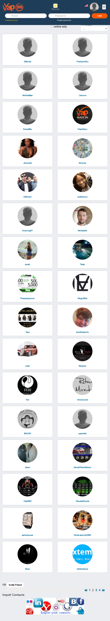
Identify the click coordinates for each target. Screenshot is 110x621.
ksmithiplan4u (82, 332)
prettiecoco (82, 197)
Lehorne (82, 95)
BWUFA (27, 433)
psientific (82, 433)
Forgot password (64, 20)
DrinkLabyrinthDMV (82, 535)
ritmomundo (82, 400)
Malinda (27, 61)
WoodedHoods (82, 501)
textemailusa (82, 569)
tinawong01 (27, 230)
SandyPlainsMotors (82, 467)
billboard (27, 197)
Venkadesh (82, 230)
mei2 (27, 366)
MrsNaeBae (27, 95)
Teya (27, 332)
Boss (27, 569)
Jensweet (27, 163)
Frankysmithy (82, 61)
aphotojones (27, 535)
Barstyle (82, 366)
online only (60, 26)
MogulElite (82, 298)
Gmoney (82, 163)
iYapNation (82, 129)
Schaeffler (27, 129)
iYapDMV (27, 501)
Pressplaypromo (27, 298)
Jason (27, 467)
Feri (27, 400)
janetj (27, 264)
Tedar (82, 264)
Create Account (11, 20)
